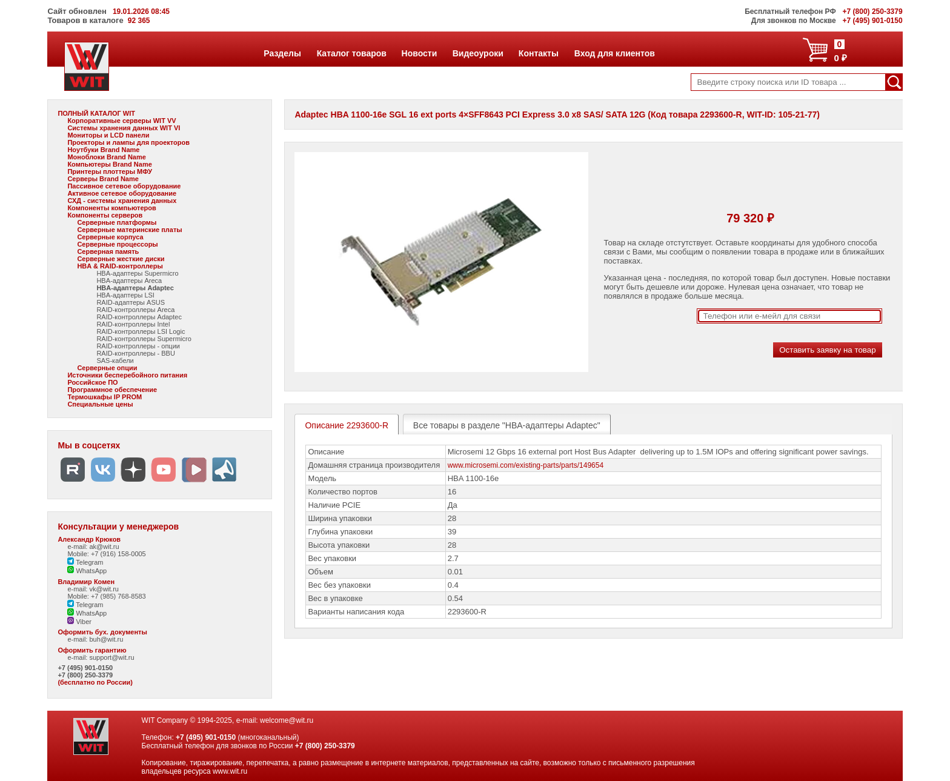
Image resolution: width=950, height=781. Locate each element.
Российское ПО (92, 382)
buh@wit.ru (106, 639)
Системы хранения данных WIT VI (123, 127)
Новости (419, 53)
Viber (79, 621)
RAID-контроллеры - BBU (135, 353)
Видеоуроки (478, 53)
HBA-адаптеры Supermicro (137, 273)
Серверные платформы (116, 222)
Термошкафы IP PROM (104, 396)
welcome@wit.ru (286, 720)
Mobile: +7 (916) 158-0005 (106, 553)
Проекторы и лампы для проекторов (128, 142)
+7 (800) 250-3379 (85, 675)
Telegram (85, 562)
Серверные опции (107, 367)
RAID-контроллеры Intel (133, 324)
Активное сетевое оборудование (121, 193)
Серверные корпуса (110, 237)
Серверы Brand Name (102, 178)
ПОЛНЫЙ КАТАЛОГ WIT (96, 113)
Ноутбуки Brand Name (103, 149)
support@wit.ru (111, 657)
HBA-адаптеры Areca (129, 280)
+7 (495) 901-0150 (85, 667)
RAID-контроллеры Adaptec (139, 317)
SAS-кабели (114, 360)
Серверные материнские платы (129, 229)
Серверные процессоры (117, 244)
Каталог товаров (351, 53)
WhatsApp (87, 570)
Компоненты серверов (104, 215)
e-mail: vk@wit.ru (93, 589)
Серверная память (108, 251)
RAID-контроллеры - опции (138, 346)
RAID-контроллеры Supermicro (143, 338)
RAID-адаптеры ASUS (130, 302)
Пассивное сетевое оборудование (124, 186)
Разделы (282, 53)
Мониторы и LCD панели (108, 135)
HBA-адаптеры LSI (125, 295)
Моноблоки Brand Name (106, 157)
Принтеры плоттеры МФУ (109, 171)
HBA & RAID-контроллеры (119, 266)
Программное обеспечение (112, 389)
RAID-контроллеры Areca (135, 309)
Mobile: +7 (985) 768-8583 (106, 596)
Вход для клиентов (614, 53)
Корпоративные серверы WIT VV (121, 120)
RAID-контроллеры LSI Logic (140, 331)
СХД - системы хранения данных (121, 200)
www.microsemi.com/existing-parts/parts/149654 (525, 465)
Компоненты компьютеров (111, 207)
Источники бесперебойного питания (127, 375)
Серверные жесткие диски (120, 258)
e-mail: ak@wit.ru (93, 546)
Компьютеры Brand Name (109, 164)
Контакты (538, 53)
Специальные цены (100, 404)
